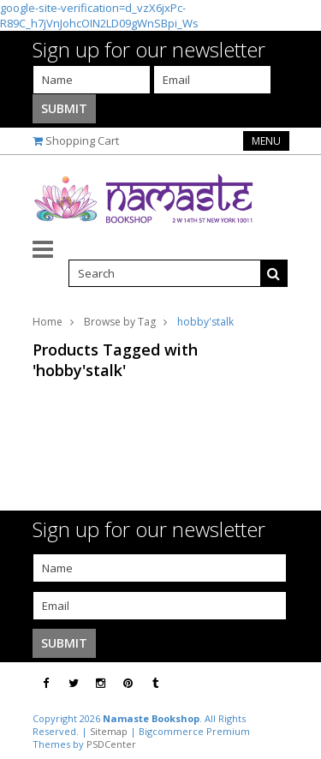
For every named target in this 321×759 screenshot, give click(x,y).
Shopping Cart (82, 140)
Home (47, 321)
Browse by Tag (120, 321)
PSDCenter (111, 744)
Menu (266, 141)
